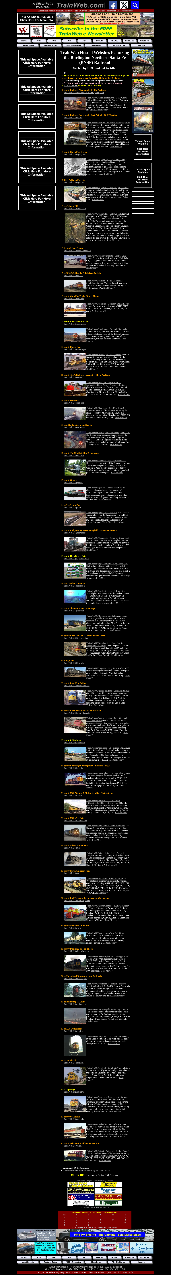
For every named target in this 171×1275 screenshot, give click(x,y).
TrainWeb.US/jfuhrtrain (74, 611)
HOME (24, 41)
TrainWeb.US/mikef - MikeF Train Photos (104, 853)
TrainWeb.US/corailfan (74, 298)
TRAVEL (114, 41)
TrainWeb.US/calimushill (75, 209)
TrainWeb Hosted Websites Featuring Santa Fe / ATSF (86, 1170)
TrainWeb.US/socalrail (73, 1063)
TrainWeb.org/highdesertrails (76, 558)
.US (69, 41)
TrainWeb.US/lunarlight (74, 768)
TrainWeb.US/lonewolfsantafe (77, 713)
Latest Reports (28, 45)
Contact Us (64, 1267)
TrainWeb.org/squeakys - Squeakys (101, 1097)
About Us (53, 1267)
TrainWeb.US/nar (71, 873)
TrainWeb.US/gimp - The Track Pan (101, 512)
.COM (39, 41)
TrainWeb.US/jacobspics (74, 586)
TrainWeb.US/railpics (73, 1031)
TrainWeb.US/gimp (72, 507)
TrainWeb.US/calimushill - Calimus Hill (103, 214)
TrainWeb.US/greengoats (75, 533)
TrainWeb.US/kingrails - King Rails (101, 668)
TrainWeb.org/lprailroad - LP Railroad (102, 748)
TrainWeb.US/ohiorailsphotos (77, 951)
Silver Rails (121, 1269)
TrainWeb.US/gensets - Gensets (99, 488)
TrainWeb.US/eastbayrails (75, 427)
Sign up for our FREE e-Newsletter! (105, 1267)
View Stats (49, 1269)
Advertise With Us (79, 1267)
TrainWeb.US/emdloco (74, 455)
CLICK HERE (71, 85)
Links (100, 1269)
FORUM (99, 41)
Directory (141, 45)
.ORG (54, 41)
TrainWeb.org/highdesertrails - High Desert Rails (107, 564)
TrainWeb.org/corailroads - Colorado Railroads (106, 329)
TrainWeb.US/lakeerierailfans (77, 685)
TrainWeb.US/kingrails (74, 663)
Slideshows (96, 45)
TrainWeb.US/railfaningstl (75, 1004)
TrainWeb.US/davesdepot (75, 349)
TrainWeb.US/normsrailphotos (77, 900)
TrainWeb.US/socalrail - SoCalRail (101, 1068)
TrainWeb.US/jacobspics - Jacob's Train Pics (105, 591)
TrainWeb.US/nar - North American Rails (104, 878)
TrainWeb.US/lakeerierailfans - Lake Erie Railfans (108, 691)
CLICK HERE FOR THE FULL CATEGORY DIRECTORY (95, 1227)
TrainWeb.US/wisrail (73, 1146)
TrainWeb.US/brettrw (73, 117)
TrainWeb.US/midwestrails (75, 820)
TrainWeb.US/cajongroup (75, 154)
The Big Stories (118, 45)
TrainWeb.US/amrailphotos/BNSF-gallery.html (84, 92)
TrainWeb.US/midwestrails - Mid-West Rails (105, 826)
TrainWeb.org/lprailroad (74, 743)
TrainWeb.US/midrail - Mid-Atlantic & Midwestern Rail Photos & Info (103, 801)
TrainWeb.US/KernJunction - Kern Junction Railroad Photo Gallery (105, 644)
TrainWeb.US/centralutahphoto (77, 250)
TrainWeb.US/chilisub (73, 275)
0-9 (64, 1215)
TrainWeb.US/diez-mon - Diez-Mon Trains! (105, 408)
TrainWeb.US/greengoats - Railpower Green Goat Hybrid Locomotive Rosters (107, 539)
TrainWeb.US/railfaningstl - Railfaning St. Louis (107, 1009)
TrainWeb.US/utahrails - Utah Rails (101, 1124)
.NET (84, 41)
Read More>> (103, 110)
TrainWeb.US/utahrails (74, 1119)
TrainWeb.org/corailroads (75, 324)
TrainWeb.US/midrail (73, 795)
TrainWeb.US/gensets (73, 482)
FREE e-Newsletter (73, 45)
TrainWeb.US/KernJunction (76, 638)
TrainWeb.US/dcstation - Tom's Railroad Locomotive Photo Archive (103, 383)
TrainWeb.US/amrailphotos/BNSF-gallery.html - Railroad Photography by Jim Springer (107, 99)
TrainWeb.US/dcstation (74, 377)
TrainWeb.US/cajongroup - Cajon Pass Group (105, 159)
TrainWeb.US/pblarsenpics (75, 978)
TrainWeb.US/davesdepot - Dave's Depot (103, 354)
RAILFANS (129, 41)
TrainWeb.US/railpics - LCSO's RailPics (103, 1036)
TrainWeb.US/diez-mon (74, 403)
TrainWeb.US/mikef (72, 848)
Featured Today (50, 45)
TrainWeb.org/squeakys (74, 1092)
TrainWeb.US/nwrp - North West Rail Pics (104, 933)
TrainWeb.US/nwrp (72, 928)
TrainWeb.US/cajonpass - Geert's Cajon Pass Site (107, 187)
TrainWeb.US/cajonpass (74, 182)
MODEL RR (144, 41)
